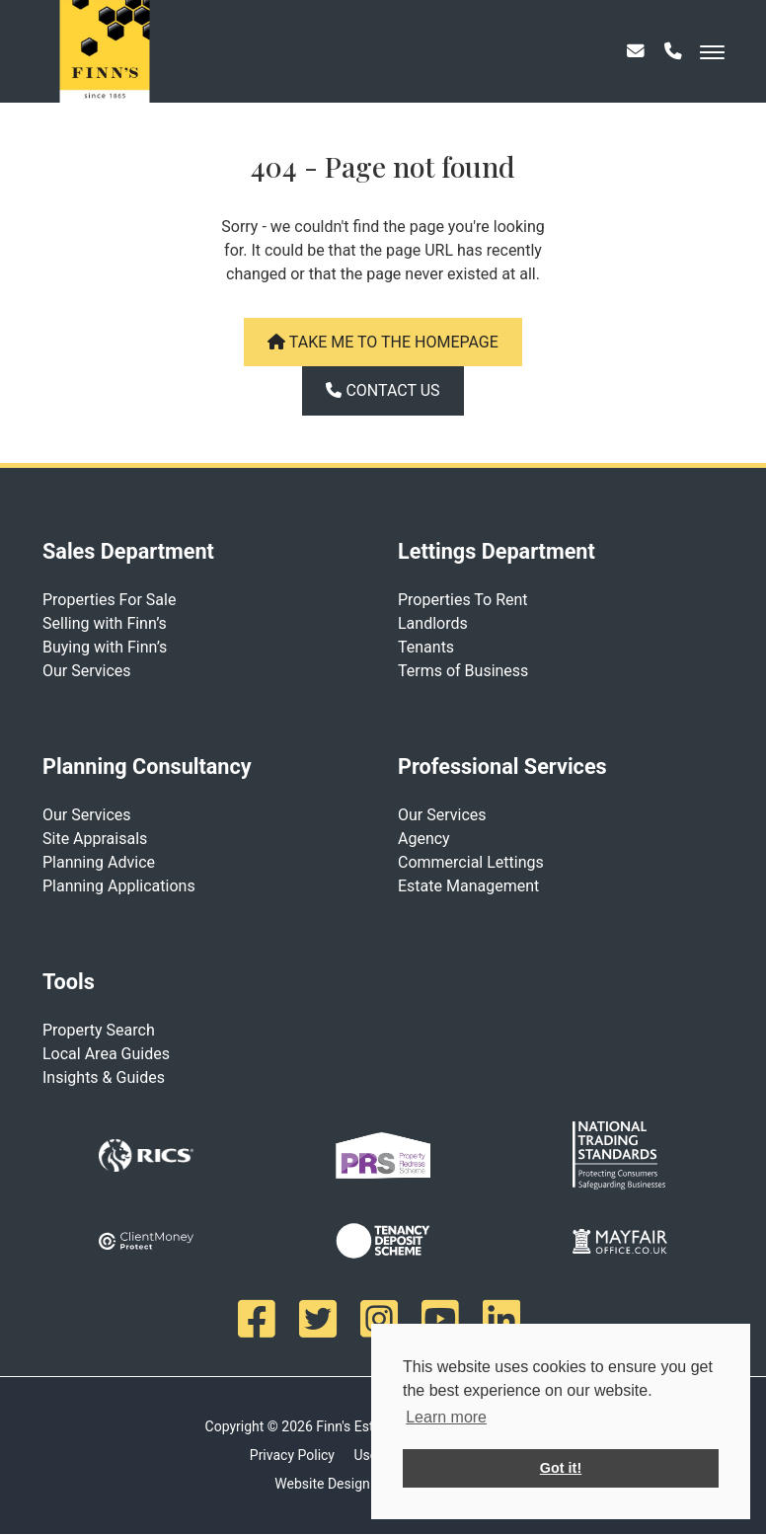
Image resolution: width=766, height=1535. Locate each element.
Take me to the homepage (383, 342)
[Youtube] (444, 1318)
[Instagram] (383, 1318)
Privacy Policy (292, 1455)
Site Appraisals (94, 838)
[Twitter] (321, 1318)
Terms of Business (463, 670)
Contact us (382, 390)
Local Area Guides (106, 1053)
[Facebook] (260, 1318)
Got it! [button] (560, 1468)
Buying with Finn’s (104, 647)
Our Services (86, 670)
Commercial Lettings (471, 862)
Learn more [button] (446, 1417)
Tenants (426, 647)
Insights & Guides (103, 1077)
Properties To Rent (463, 599)
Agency (424, 838)
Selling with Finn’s (104, 623)
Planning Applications (118, 886)
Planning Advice (98, 862)
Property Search (98, 1030)
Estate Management (468, 886)
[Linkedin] (505, 1318)
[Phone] (673, 59)
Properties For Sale (109, 599)
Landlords (433, 623)
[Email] (635, 59)
